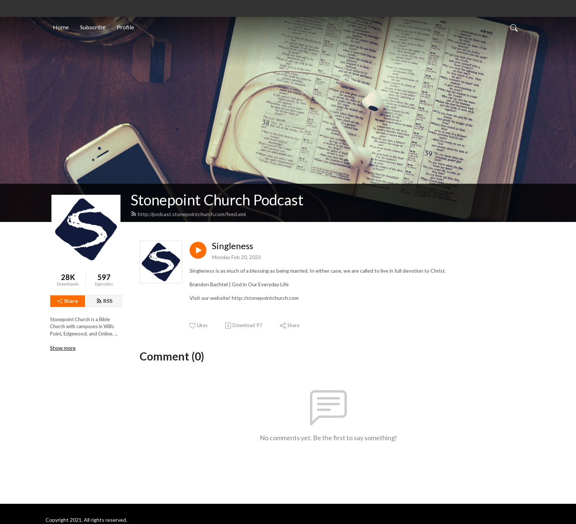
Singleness (232, 246)
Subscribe (92, 27)
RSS (104, 301)
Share (67, 301)
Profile (125, 27)
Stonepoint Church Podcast (217, 200)
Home (61, 27)
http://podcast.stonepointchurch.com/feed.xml (188, 214)
